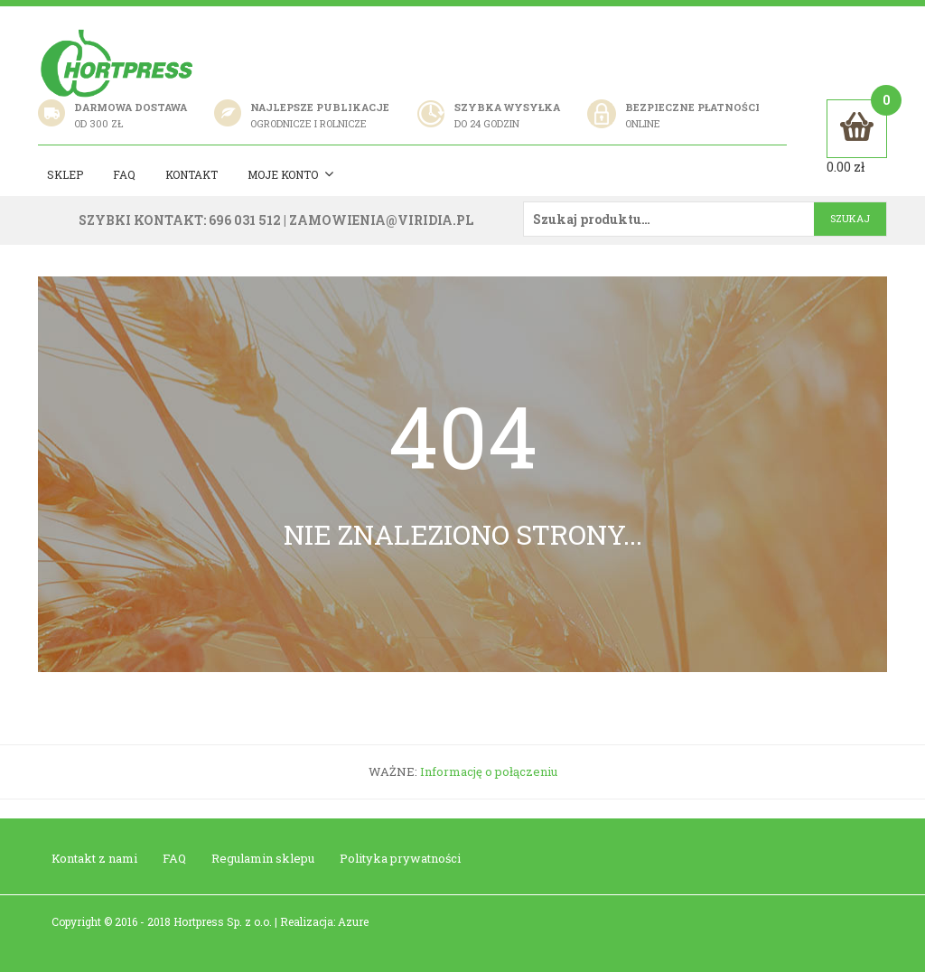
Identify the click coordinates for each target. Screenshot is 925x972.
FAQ (174, 858)
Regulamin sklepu (262, 858)
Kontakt (191, 174)
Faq (124, 174)
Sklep (65, 174)
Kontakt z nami (94, 858)
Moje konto (291, 174)
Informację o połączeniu (488, 771)
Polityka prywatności (400, 858)
